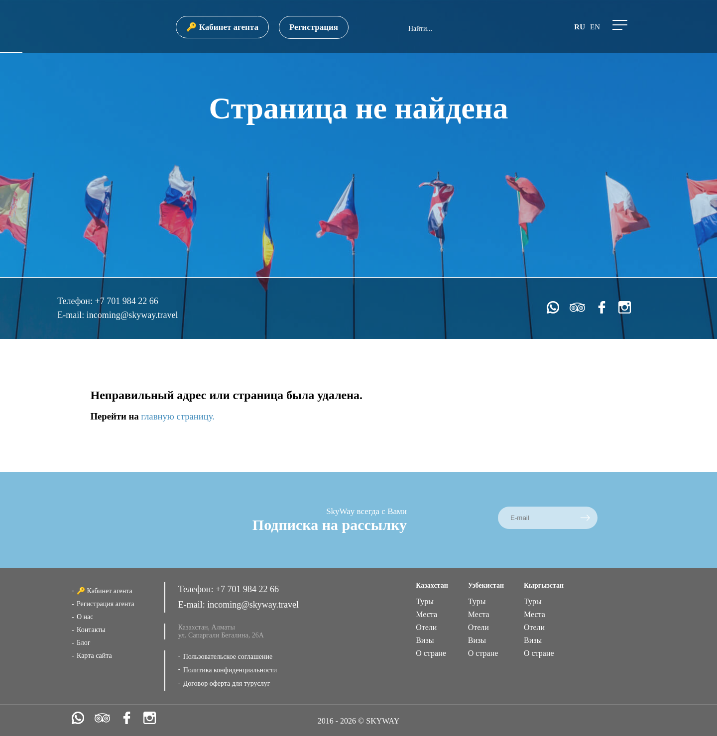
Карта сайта (94, 655)
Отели (426, 627)
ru (579, 27)
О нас (85, 617)
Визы (425, 640)
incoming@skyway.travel (132, 315)
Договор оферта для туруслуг (226, 683)
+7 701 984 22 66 (126, 301)
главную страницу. (178, 416)
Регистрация (313, 27)
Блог (84, 642)
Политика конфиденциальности (230, 670)
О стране (431, 653)
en (595, 27)
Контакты (91, 629)
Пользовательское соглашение (228, 656)
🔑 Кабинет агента (222, 27)
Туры (425, 601)
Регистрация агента (105, 604)
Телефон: (76, 301)
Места (426, 614)
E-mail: (71, 315)
